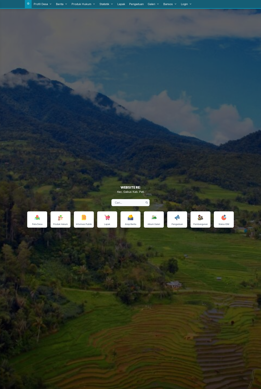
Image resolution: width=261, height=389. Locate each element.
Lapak (121, 4)
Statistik (106, 4)
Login (186, 4)
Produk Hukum (83, 4)
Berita (61, 4)
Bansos (170, 4)
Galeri (153, 4)
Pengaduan (136, 4)
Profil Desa (43, 4)
